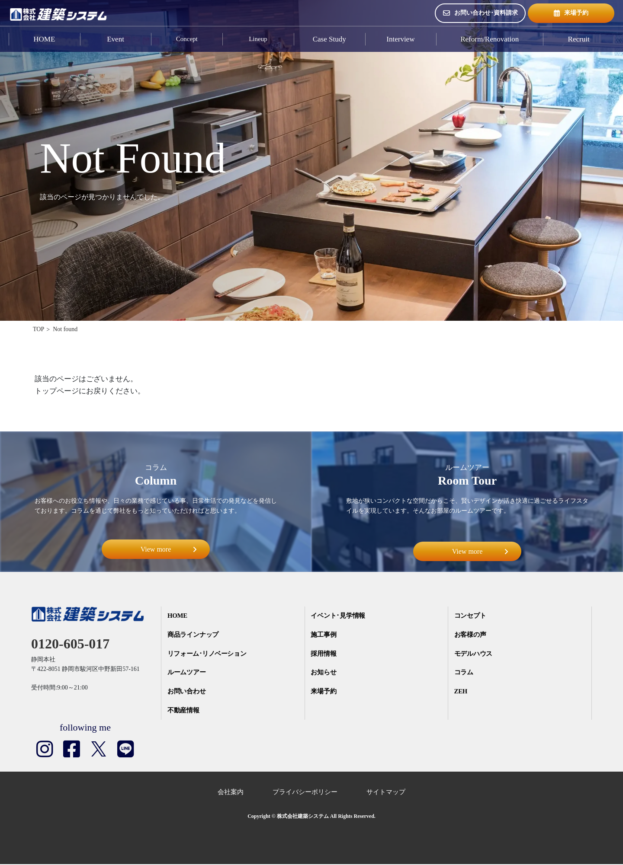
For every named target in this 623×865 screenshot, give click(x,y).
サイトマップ (385, 793)
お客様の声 (471, 635)
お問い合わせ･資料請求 (480, 13)
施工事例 (324, 635)
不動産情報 (184, 711)
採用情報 (324, 654)
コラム (464, 673)
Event (115, 39)
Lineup (258, 39)
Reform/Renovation (489, 39)
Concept (187, 39)
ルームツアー (187, 673)
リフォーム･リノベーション (208, 654)
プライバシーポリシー (305, 793)
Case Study (329, 39)
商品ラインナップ (194, 635)
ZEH (462, 692)
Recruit (579, 39)
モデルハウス (474, 654)
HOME (44, 39)
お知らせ (324, 673)
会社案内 (231, 793)
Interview (400, 39)
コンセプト (471, 616)
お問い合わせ (187, 692)
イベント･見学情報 (338, 616)
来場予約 (571, 13)
